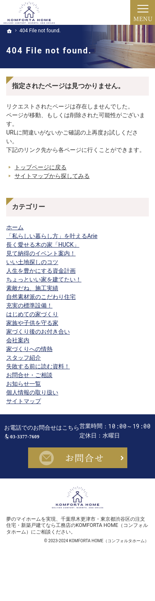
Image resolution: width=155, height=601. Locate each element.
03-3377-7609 (85, 440)
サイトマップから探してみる (52, 176)
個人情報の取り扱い (32, 392)
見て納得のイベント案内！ (41, 253)
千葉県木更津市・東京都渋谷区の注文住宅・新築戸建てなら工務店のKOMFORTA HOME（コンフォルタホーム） (77, 554)
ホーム (15, 227)
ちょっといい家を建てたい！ (43, 279)
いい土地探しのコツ (32, 262)
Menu (142, 12)
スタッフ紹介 (23, 357)
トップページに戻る (40, 167)
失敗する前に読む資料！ (38, 366)
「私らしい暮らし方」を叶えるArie (52, 236)
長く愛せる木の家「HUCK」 (42, 244)
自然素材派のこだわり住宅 (41, 296)
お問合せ (77, 486)
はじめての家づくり (32, 314)
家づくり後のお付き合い (38, 331)
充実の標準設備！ (29, 305)
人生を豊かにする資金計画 (41, 270)
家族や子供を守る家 (32, 323)
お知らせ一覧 (23, 383)
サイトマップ (23, 401)
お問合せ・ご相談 (29, 375)
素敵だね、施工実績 (32, 288)
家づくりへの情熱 (29, 349)
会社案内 (17, 340)
